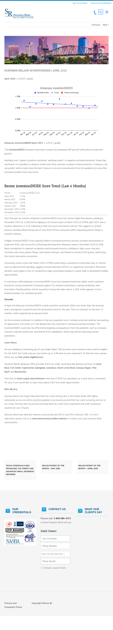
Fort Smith (15, 367)
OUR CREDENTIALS (18, 511)
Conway (79, 367)
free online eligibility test (30, 357)
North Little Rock (66, 367)
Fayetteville (28, 367)
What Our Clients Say (90, 511)
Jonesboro (51, 367)
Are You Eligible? (80, 3)
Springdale (40, 367)
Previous (96, 24)
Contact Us (54, 509)
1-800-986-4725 (62, 518)
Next (105, 24)
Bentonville (20, 371)
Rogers (87, 367)
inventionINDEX (17, 149)
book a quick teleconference (31, 378)
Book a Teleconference (101, 3)
